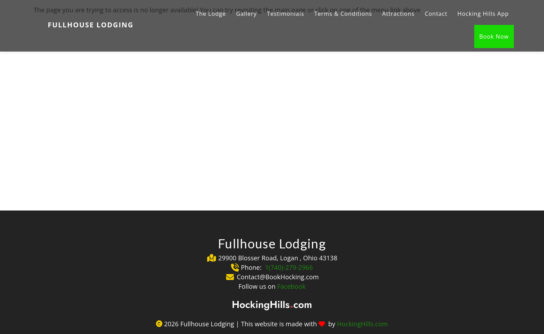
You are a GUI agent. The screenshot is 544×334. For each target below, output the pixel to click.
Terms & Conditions (343, 14)
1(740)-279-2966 (288, 267)
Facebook (291, 286)
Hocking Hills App (483, 14)
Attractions (398, 14)
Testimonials (285, 14)
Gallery (246, 14)
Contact (436, 14)
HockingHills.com (362, 324)
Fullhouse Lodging (91, 24)
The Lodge (211, 14)
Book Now (494, 36)
